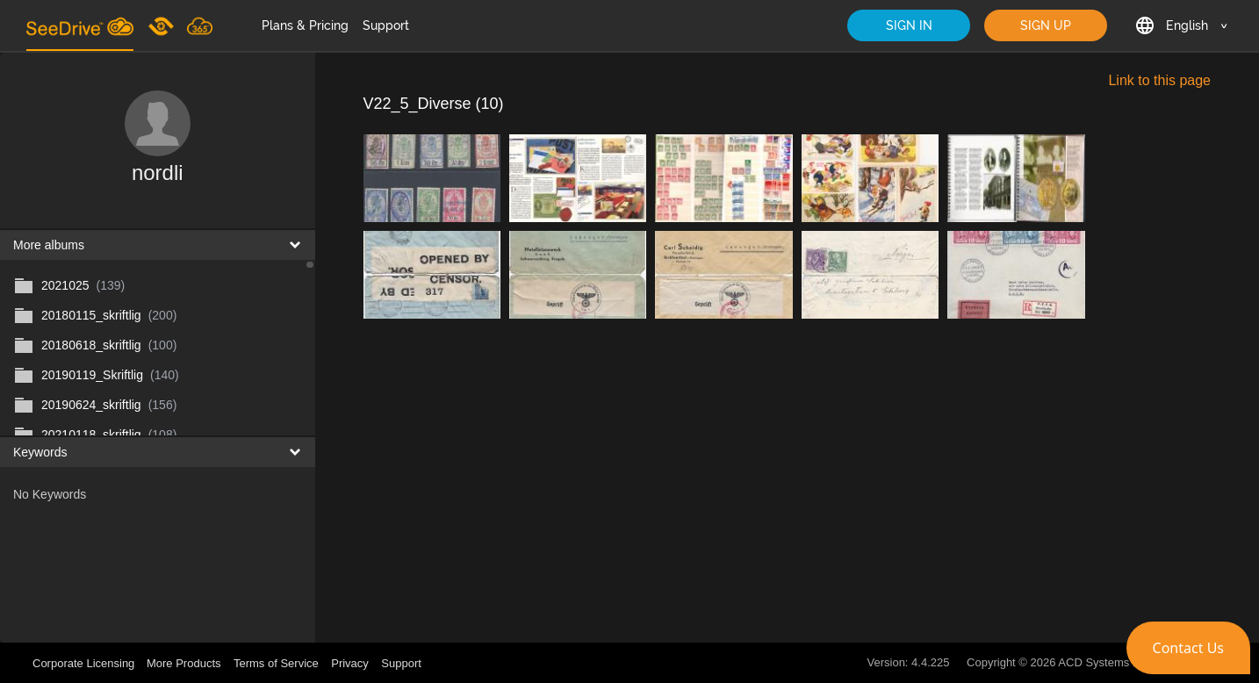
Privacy (350, 663)
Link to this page (1159, 80)
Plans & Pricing (305, 25)
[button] (1188, 648)
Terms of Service (276, 663)
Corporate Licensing (85, 663)
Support (386, 25)
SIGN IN (909, 25)
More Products (184, 663)
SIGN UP (1045, 25)
